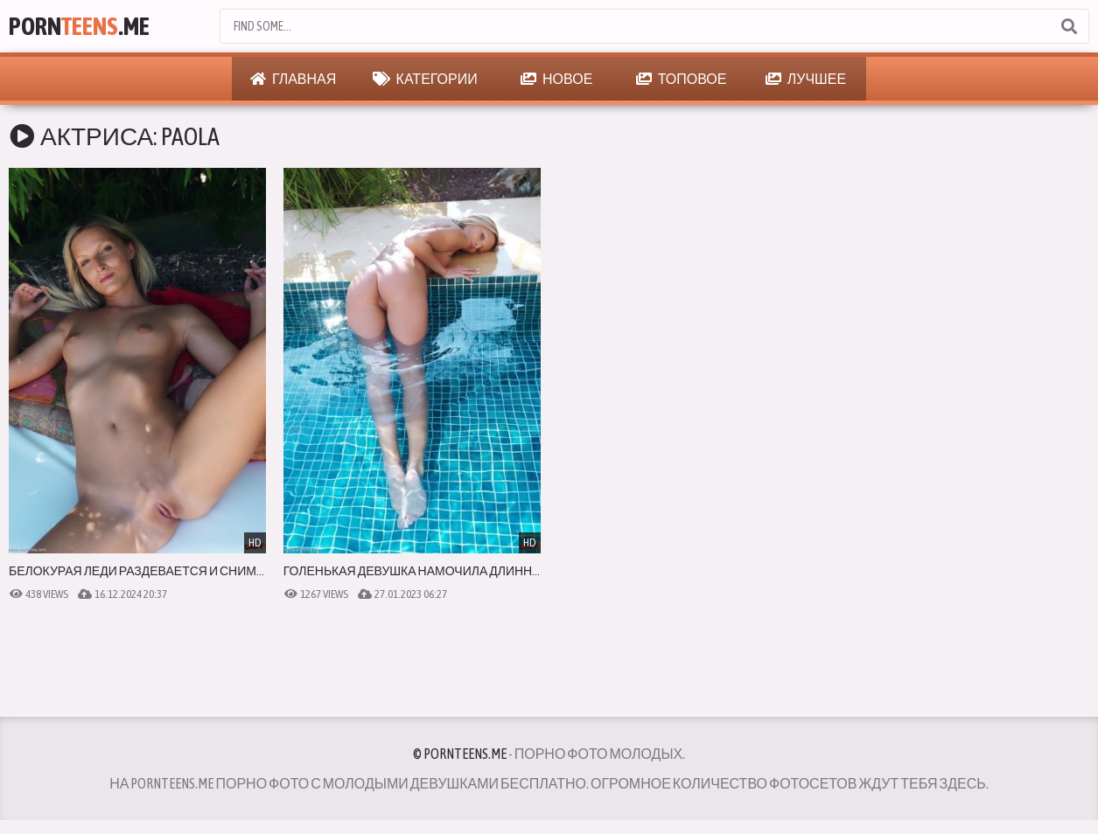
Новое (556, 79)
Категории (425, 79)
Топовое (681, 79)
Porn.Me (79, 26)
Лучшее (806, 79)
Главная (293, 79)
